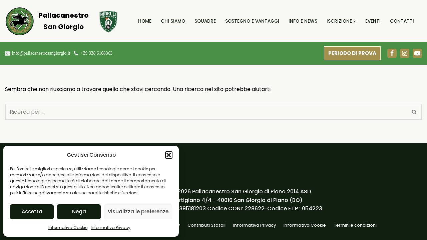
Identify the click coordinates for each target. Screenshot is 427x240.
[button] (168, 155)
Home (144, 21)
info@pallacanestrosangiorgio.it (41, 53)
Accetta (32, 211)
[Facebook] (392, 53)
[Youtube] (417, 53)
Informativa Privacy (110, 227)
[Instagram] (404, 53)
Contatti (402, 21)
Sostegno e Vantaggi (252, 21)
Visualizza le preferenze (138, 211)
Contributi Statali (206, 225)
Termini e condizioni (355, 225)
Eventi (373, 21)
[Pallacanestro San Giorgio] (46, 21)
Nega (79, 211)
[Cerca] (206, 112)
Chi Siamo (173, 21)
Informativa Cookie (67, 227)
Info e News (303, 21)
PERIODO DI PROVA (352, 53)
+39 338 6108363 (96, 53)
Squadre (205, 21)
